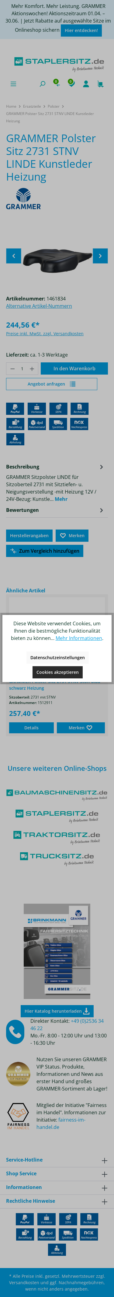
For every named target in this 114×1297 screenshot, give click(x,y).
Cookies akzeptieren (57, 672)
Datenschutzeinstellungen (57, 657)
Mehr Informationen (79, 638)
